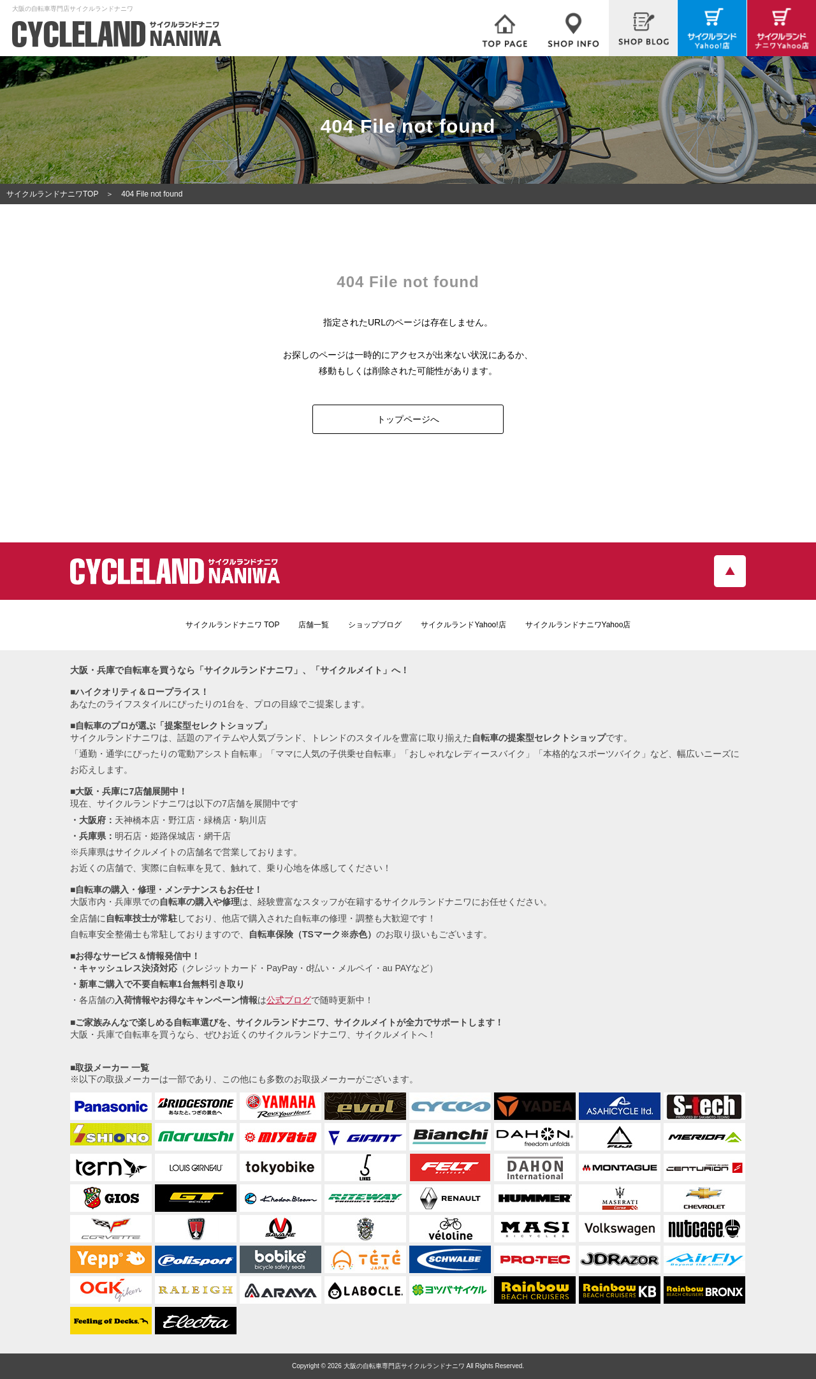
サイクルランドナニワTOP (52, 194)
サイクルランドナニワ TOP (233, 624)
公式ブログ (288, 1000)
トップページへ (408, 419)
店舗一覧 (313, 624)
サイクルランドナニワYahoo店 (578, 624)
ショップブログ (375, 624)
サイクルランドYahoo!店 (463, 624)
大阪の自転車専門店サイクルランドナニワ (404, 1365)
